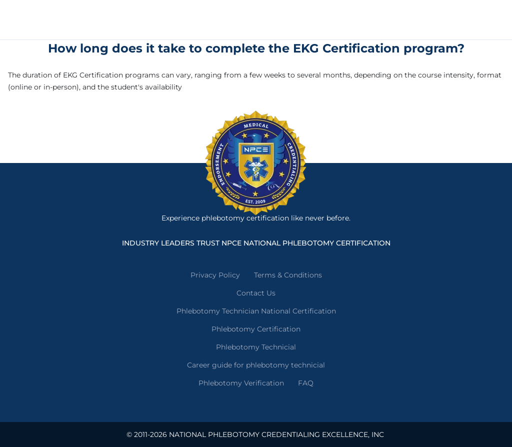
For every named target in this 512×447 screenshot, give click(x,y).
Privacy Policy (215, 275)
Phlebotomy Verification (241, 383)
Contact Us (256, 293)
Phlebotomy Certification (256, 329)
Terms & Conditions (288, 275)
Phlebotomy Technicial (256, 347)
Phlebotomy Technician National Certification (256, 311)
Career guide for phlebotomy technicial (256, 365)
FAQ (306, 383)
